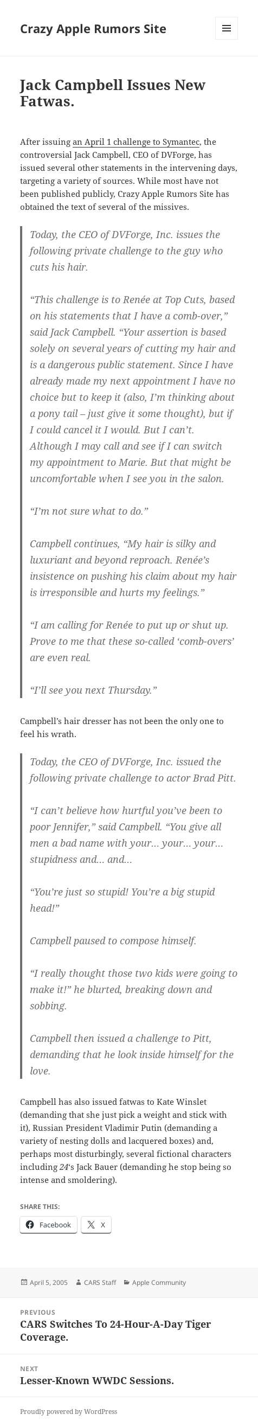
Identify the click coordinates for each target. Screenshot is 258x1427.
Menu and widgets (227, 39)
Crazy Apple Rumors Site (93, 28)
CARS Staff (100, 1282)
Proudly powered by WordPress (68, 1411)
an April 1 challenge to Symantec (136, 141)
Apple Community (159, 1282)
